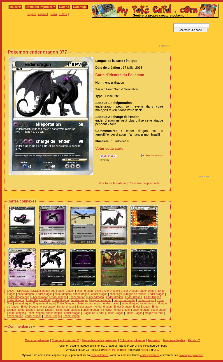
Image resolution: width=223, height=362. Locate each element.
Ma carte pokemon (37, 340)
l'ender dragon (79, 300)
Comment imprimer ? (40, 7)
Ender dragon (44, 294)
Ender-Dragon (141, 306)
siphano (75, 309)
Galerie (64, 7)
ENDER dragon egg (43, 290)
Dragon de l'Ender (93, 313)
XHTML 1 (145, 350)
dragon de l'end (154, 313)
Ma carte (15, 7)
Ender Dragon (66, 290)
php (113, 350)
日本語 (63, 14)
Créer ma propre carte (144, 183)
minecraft (106, 309)
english (32, 14)
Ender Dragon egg (18, 297)
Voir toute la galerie (112, 183)
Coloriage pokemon (132, 340)
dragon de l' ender (124, 300)
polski (53, 14)
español (43, 14)
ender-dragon (103, 306)
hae (80, 303)
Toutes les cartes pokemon (99, 340)
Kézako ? (194, 340)
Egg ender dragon (44, 303)
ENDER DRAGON (18, 290)
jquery (107, 350)
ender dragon (85, 290)
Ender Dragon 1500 (38, 300)
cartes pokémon (149, 355)
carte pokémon (99, 355)
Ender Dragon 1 (66, 303)
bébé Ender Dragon (106, 290)
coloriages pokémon (191, 355)
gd (118, 350)
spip (124, 350)
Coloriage (80, 7)
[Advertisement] (87, 33)
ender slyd (115, 294)
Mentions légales (174, 340)
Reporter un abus (154, 155)
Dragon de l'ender (135, 294)
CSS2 (156, 350)
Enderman (62, 309)
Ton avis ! (154, 340)
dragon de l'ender (101, 300)
